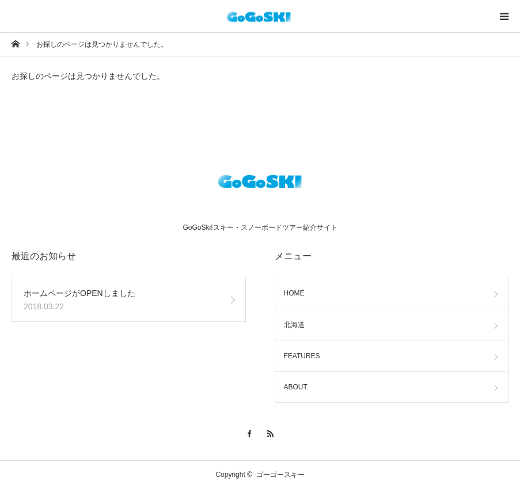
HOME (294, 293)
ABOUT (296, 387)
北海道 (294, 325)
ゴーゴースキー (280, 475)
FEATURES (302, 356)
